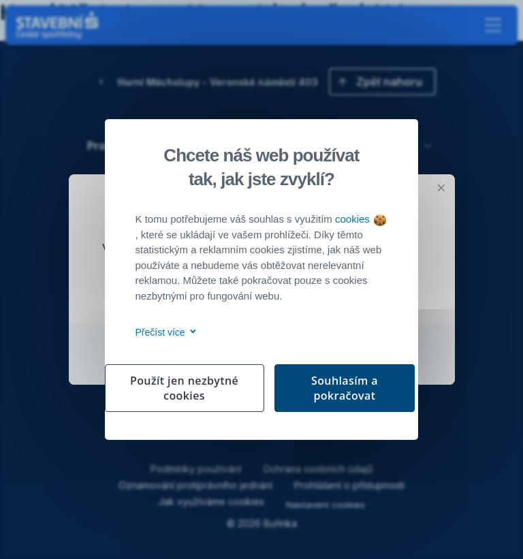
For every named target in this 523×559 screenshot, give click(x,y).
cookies (360, 219)
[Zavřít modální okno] (441, 188)
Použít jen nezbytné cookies (184, 388)
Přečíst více (164, 332)
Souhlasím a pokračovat (344, 388)
